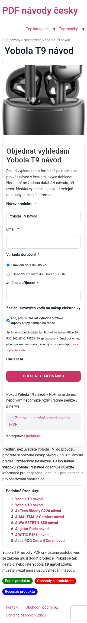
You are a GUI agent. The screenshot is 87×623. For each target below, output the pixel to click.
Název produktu (21, 204)
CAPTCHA (14, 359)
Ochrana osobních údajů (26, 615)
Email (12, 229)
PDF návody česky (40, 10)
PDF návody (11, 40)
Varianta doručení (22, 254)
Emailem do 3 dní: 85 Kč (28, 265)
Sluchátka (32, 436)
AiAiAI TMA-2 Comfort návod (39, 517)
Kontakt (12, 607)
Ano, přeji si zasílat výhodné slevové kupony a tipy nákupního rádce (36, 320)
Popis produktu (17, 581)
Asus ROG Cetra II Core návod (40, 540)
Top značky (68, 29)
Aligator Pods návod (32, 529)
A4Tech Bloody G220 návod (38, 511)
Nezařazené (33, 40)
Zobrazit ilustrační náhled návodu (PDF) (39, 421)
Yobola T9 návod (29, 499)
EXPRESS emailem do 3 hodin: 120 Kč (38, 274)
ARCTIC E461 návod (31, 535)
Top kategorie (37, 29)
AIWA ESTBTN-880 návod (36, 523)
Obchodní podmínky (42, 607)
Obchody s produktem (55, 581)
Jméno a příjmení (22, 282)
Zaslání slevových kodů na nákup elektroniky (43, 308)
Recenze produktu (20, 591)
